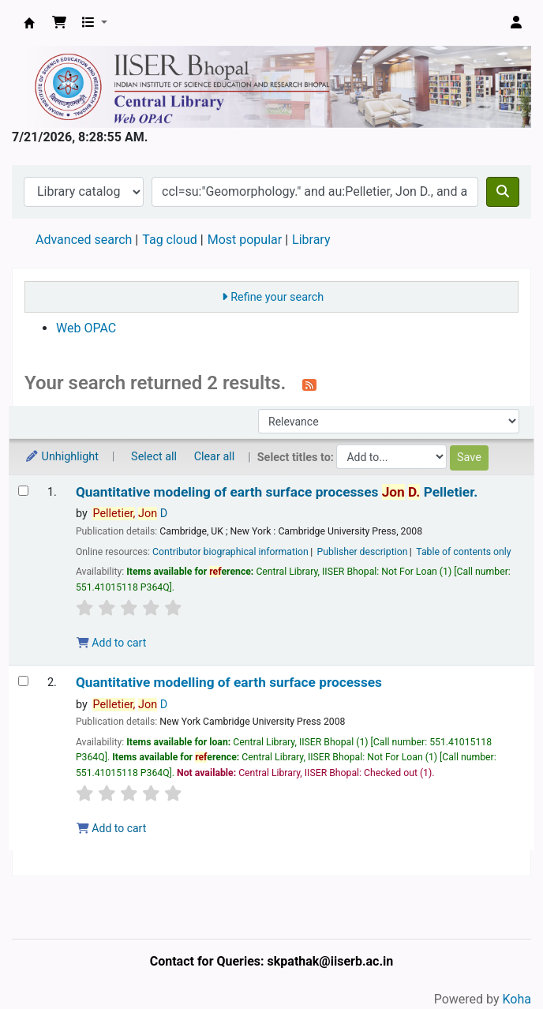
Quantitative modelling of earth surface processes (229, 682)
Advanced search (84, 239)
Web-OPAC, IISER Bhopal (29, 22)
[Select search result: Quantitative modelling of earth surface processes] (23, 681)
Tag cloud (169, 239)
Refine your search (277, 297)
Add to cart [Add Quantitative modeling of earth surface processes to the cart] (111, 642)
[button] (59, 23)
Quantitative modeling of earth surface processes (276, 492)
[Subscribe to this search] (309, 384)
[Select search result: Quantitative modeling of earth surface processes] (23, 491)
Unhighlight (61, 456)
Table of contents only (463, 551)
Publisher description (362, 551)
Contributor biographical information (230, 551)
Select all (154, 456)
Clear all (214, 456)
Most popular (245, 239)
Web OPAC (86, 328)
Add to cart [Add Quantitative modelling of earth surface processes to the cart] (111, 828)
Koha (517, 999)
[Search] (502, 192)
